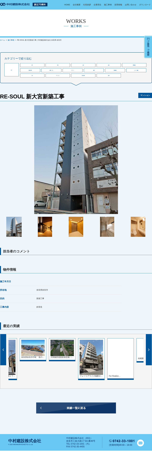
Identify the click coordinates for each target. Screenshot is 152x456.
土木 (32, 80)
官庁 (32, 66)
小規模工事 (30, 73)
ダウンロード (145, 5)
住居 (83, 66)
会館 (109, 66)
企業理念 (97, 5)
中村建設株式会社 (24, 446)
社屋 (109, 80)
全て (11, 70)
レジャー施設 (136, 73)
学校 (58, 66)
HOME (67, 5)
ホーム (2, 40)
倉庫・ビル (51, 73)
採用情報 (118, 5)
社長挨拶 (87, 5)
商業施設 (134, 66)
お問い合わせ (130, 5)
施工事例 (108, 5)
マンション (58, 80)
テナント (73, 73)
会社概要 (76, 5)
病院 (94, 73)
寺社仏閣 (83, 80)
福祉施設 (115, 73)
